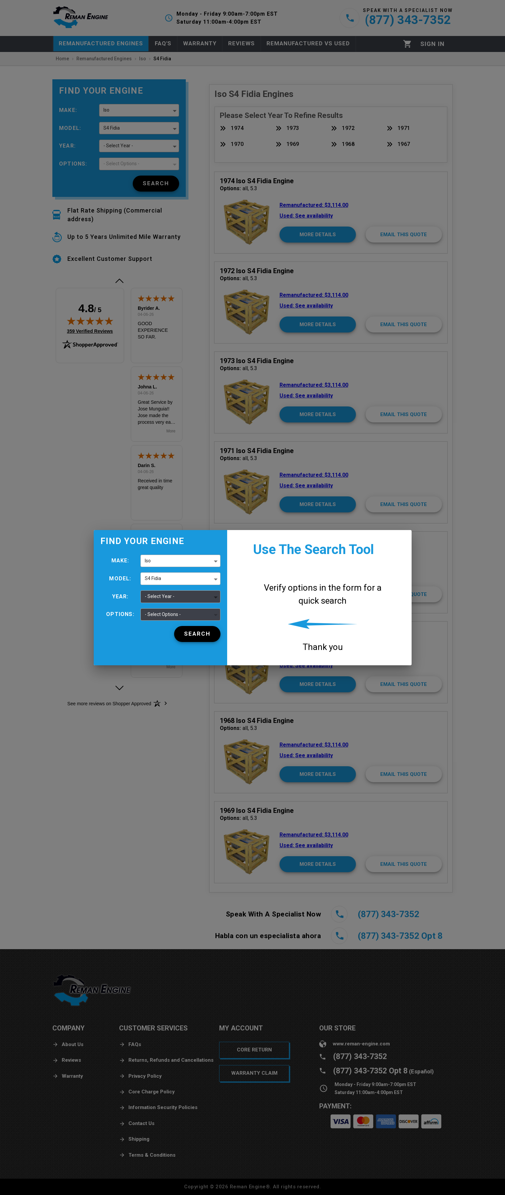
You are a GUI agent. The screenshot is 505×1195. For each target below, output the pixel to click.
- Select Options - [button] (163, 614)
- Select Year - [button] (159, 596)
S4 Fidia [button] (153, 578)
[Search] (197, 634)
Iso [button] (148, 560)
